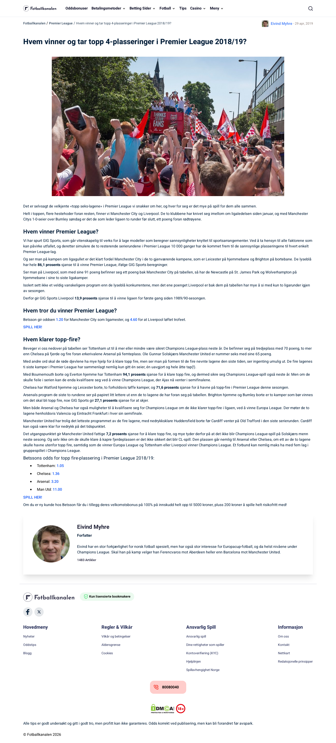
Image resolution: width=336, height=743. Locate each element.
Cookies (107, 653)
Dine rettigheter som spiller (205, 645)
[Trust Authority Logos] (180, 708)
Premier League (61, 23)
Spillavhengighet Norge (202, 670)
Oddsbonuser (76, 8)
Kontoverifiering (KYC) (202, 653)
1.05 (60, 466)
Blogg (27, 653)
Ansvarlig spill (196, 636)
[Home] (51, 597)
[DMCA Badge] (162, 708)
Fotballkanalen (34, 23)
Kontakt (284, 645)
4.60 (133, 319)
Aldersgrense (110, 645)
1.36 (55, 474)
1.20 (59, 319)
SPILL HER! (32, 327)
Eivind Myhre (281, 23)
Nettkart (284, 653)
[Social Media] (28, 612)
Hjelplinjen (193, 661)
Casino (196, 8)
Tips (182, 8)
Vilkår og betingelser (115, 636)
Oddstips (29, 645)
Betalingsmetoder (106, 8)
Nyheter (29, 636)
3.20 (55, 481)
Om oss (283, 636)
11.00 (57, 489)
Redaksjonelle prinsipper (295, 661)
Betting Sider (140, 8)
